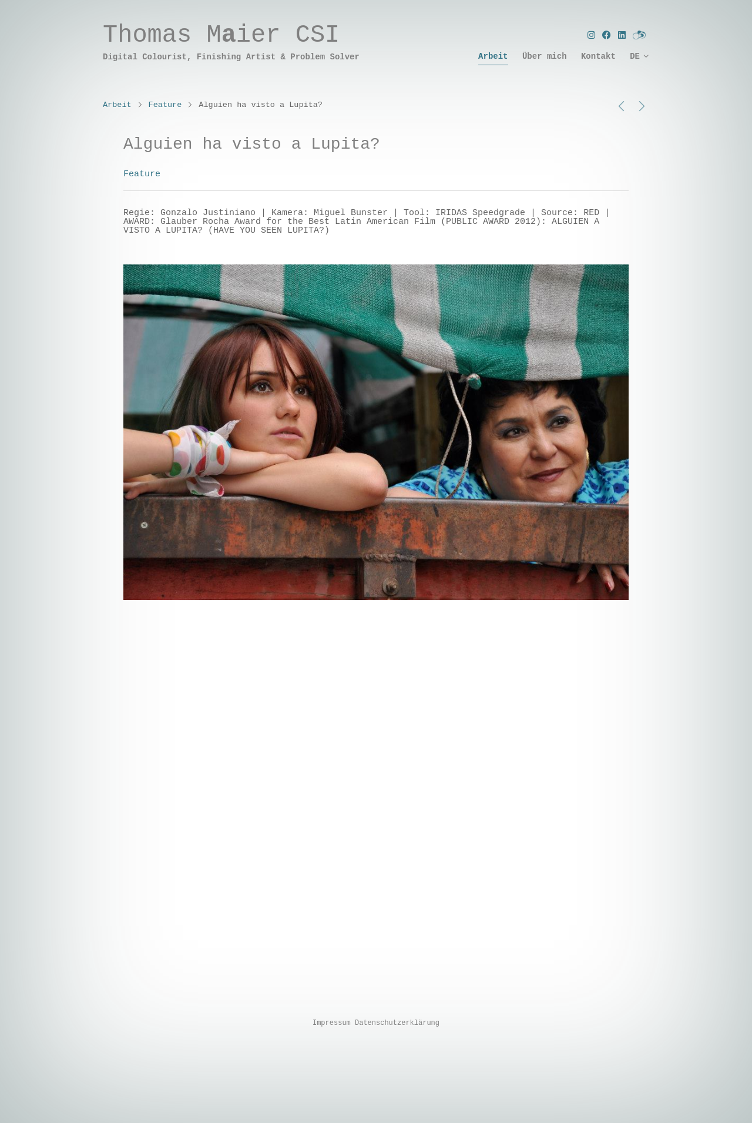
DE (635, 56)
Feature (165, 104)
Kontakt (598, 56)
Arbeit (493, 56)
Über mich (544, 56)
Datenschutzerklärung (397, 1023)
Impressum (332, 1023)
